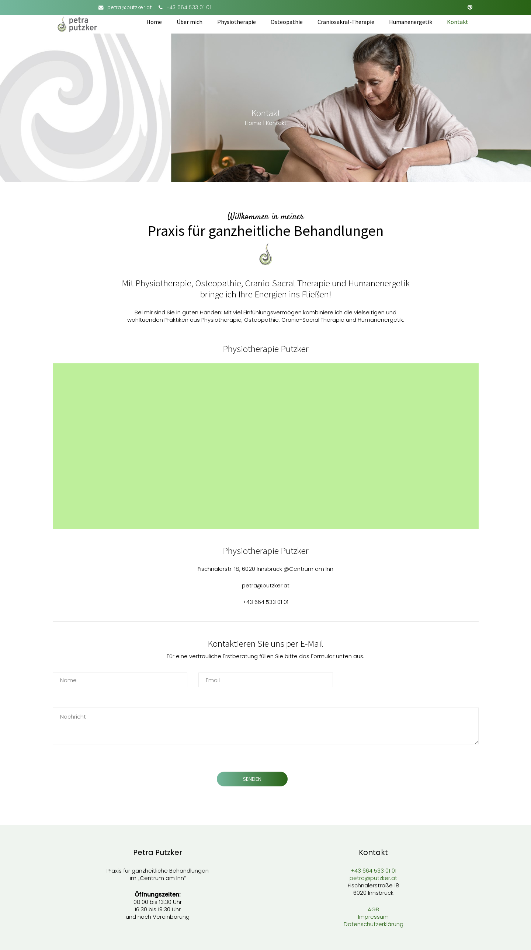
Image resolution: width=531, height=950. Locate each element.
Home (154, 21)
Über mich (189, 21)
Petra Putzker (157, 852)
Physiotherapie (236, 21)
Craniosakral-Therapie (345, 21)
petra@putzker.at (129, 7)
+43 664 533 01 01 (188, 7)
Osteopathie (287, 21)
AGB (373, 909)
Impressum (373, 917)
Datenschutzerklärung (373, 924)
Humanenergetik (410, 21)
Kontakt (457, 21)
